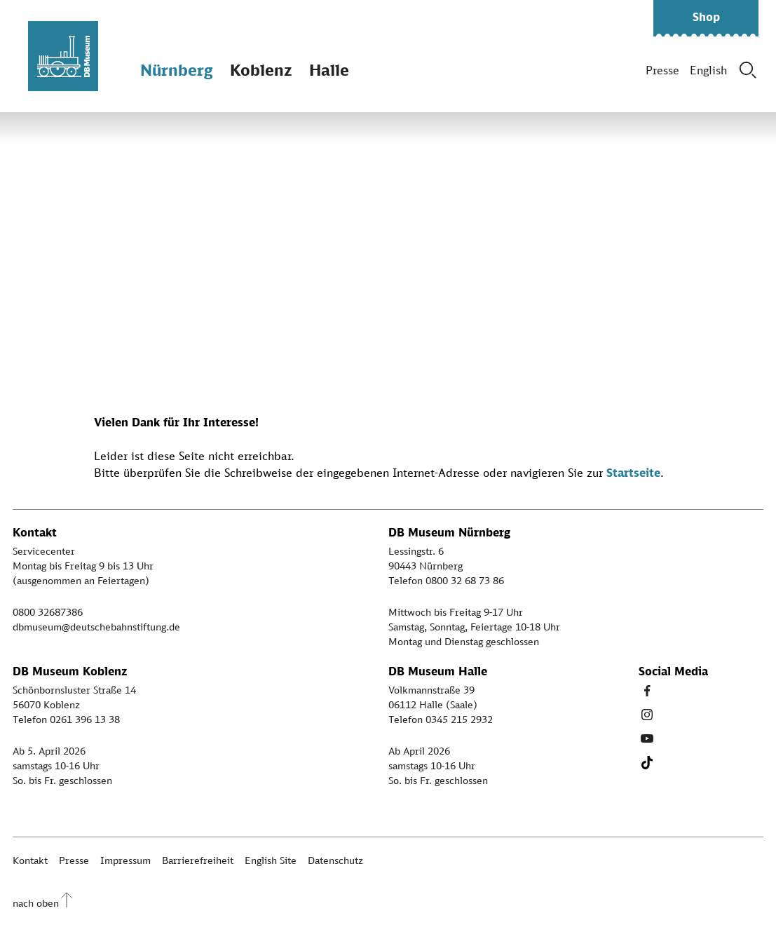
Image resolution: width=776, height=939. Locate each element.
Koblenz (261, 69)
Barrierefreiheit (197, 860)
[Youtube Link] (647, 738)
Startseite (633, 473)
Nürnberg (176, 69)
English (708, 70)
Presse (662, 70)
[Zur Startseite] (63, 56)
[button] (705, 18)
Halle (329, 69)
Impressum (125, 860)
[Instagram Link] (647, 714)
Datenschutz (335, 860)
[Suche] (747, 70)
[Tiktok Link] (647, 762)
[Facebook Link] (647, 690)
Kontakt (30, 860)
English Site (271, 860)
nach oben (36, 903)
